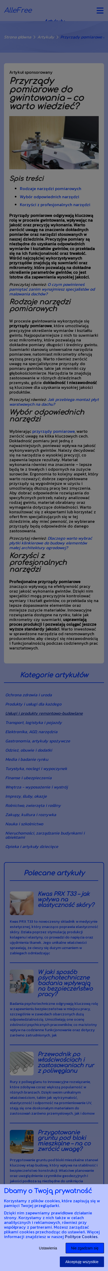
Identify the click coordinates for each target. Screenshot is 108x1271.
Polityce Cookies (81, 1236)
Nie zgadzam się (85, 1248)
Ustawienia (48, 1248)
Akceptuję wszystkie (81, 1262)
